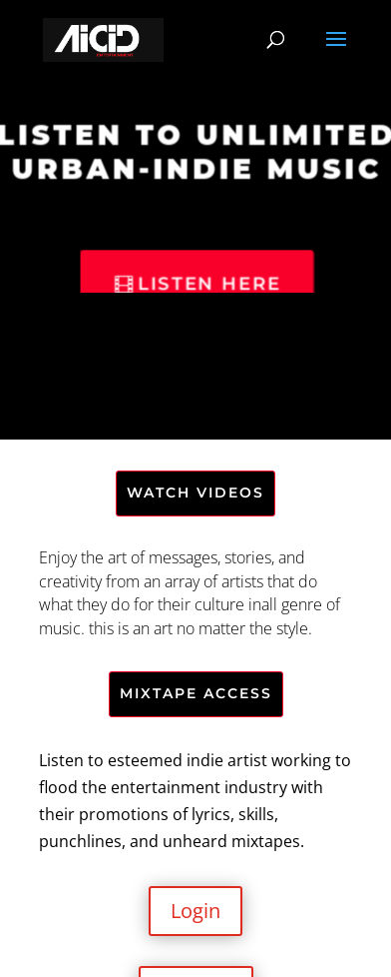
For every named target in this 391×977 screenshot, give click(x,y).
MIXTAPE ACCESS (196, 693)
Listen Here (209, 284)
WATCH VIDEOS (195, 492)
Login (195, 910)
